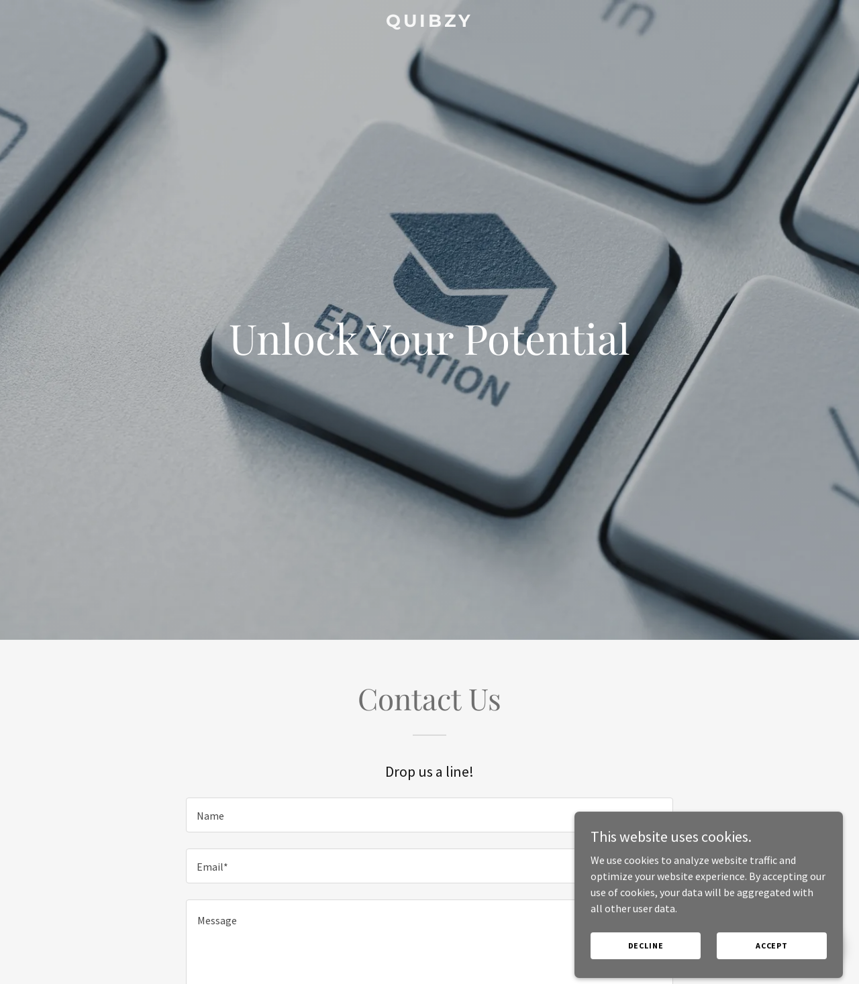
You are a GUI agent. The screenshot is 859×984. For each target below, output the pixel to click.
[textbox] (429, 815)
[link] (429, 23)
